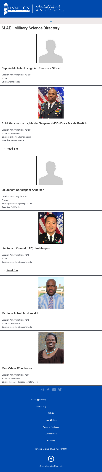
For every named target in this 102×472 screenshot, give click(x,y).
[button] (51, 148)
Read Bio (12, 148)
